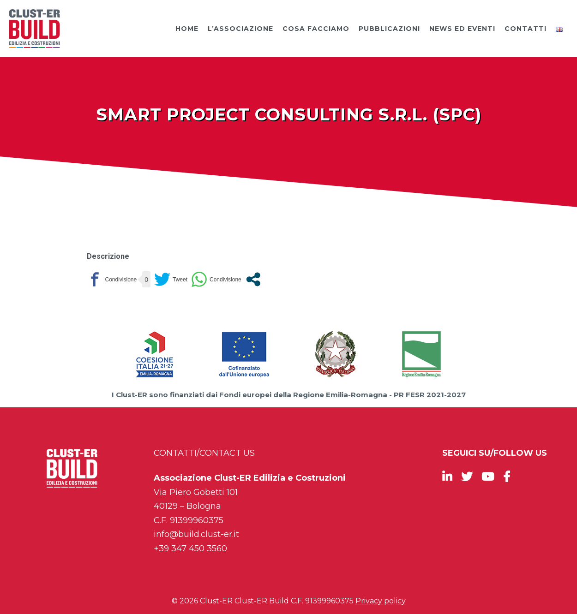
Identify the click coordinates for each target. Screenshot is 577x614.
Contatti (526, 28)
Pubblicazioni (389, 28)
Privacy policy (380, 600)
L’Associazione (240, 28)
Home (186, 28)
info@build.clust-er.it (196, 534)
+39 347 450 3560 (190, 548)
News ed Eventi (462, 28)
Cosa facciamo (315, 28)
